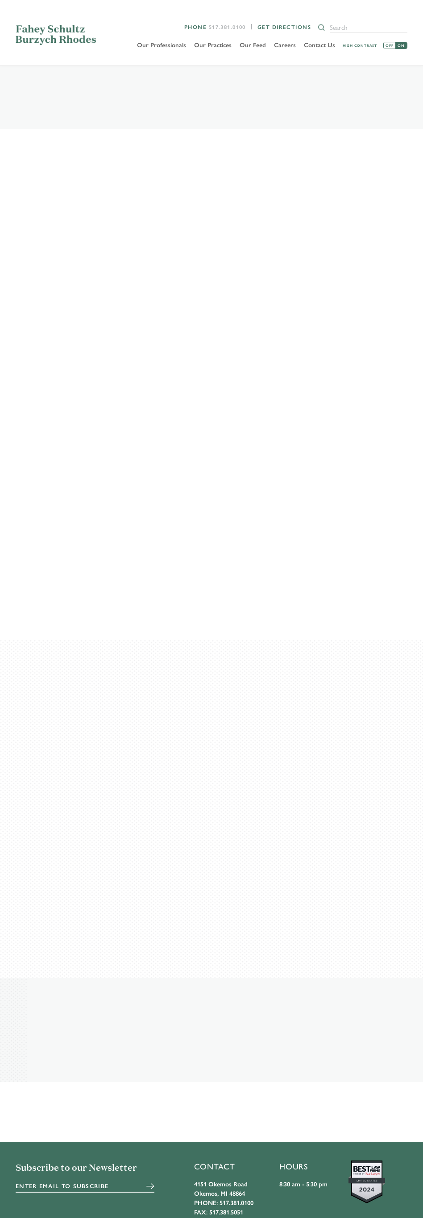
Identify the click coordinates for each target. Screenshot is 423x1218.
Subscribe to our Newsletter (76, 1169)
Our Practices (213, 44)
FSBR (56, 35)
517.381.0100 (227, 27)
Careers (285, 44)
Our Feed (253, 44)
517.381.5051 (226, 1212)
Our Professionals (161, 44)
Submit (150, 1187)
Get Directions (284, 27)
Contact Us (319, 44)
